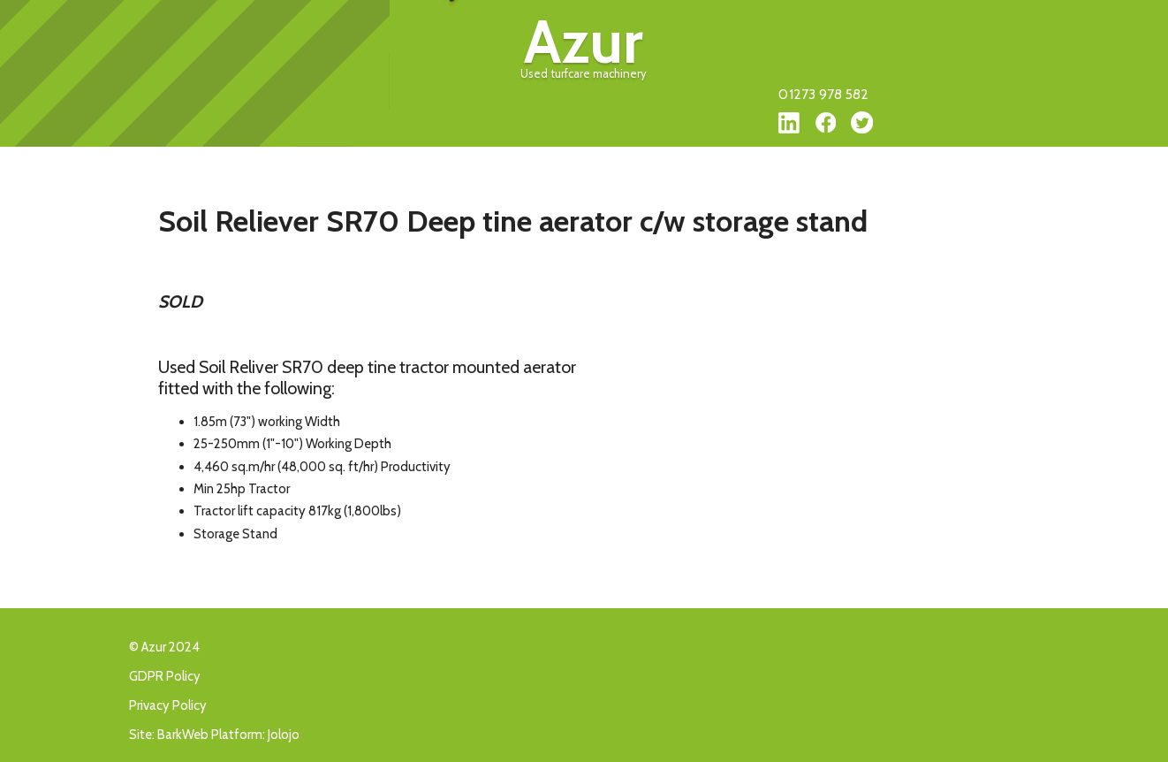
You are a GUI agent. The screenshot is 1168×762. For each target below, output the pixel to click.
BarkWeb (183, 735)
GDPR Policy (165, 676)
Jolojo (284, 735)
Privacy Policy (168, 705)
